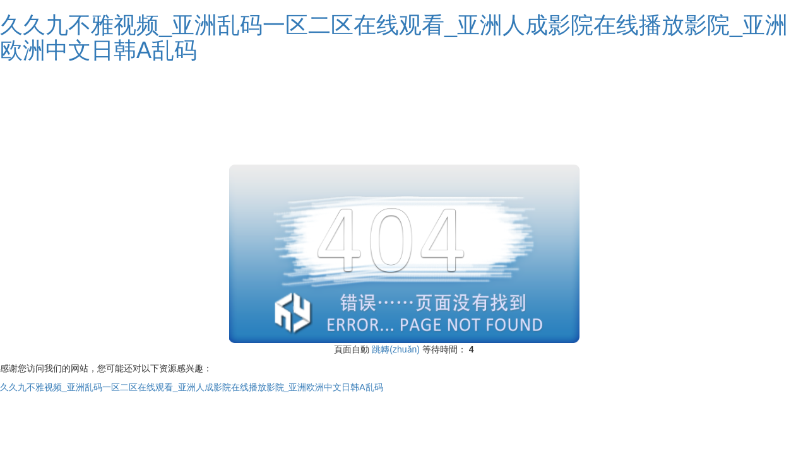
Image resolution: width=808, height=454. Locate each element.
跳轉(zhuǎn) (396, 349)
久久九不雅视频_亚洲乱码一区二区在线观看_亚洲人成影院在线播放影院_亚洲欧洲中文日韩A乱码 (394, 37)
